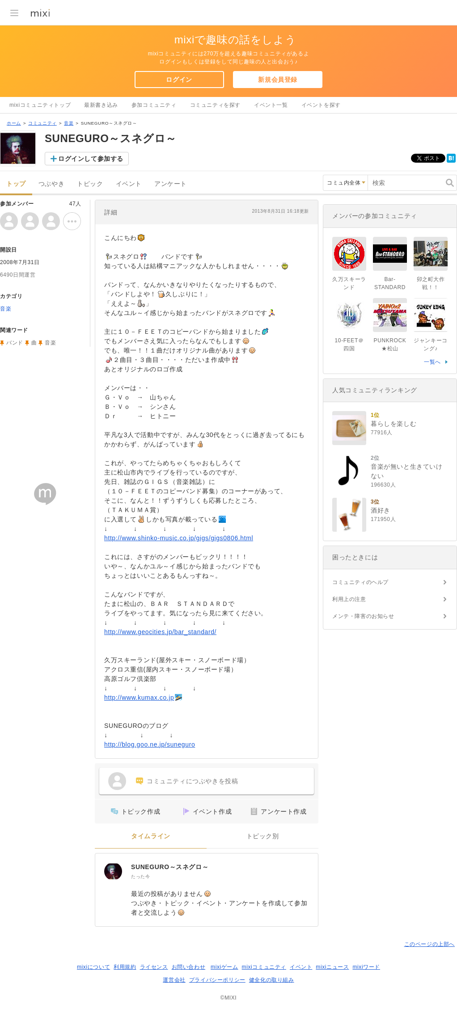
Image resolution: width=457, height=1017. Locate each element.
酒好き (380, 510)
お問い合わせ (189, 967)
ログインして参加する (90, 158)
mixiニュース (332, 967)
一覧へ (432, 362)
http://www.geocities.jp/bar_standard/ (160, 631)
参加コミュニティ (154, 105)
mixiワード (366, 967)
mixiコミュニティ (264, 967)
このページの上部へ (429, 944)
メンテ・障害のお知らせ (363, 616)
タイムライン (150, 836)
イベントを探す (321, 105)
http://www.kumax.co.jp (139, 697)
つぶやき (51, 184)
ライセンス (154, 967)
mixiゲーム (224, 967)
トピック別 (262, 836)
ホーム (14, 123)
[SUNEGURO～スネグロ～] (113, 871)
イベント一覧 (271, 105)
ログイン (179, 79)
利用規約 (125, 967)
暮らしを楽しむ (393, 423)
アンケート (170, 184)
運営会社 (174, 980)
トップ (16, 184)
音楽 (68, 123)
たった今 (140, 876)
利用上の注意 (349, 599)
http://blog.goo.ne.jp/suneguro (149, 744)
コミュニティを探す (215, 105)
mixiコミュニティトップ (40, 105)
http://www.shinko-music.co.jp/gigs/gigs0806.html (178, 538)
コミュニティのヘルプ (360, 582)
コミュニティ (42, 123)
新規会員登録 (277, 79)
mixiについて (93, 967)
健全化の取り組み (271, 980)
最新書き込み (101, 105)
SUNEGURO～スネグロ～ (169, 866)
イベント (129, 184)
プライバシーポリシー (217, 980)
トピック (90, 184)
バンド (14, 343)
